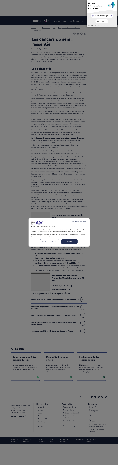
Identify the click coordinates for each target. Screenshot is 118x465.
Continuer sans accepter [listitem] (79, 221)
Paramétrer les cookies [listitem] (50, 241)
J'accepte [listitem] (69, 241)
